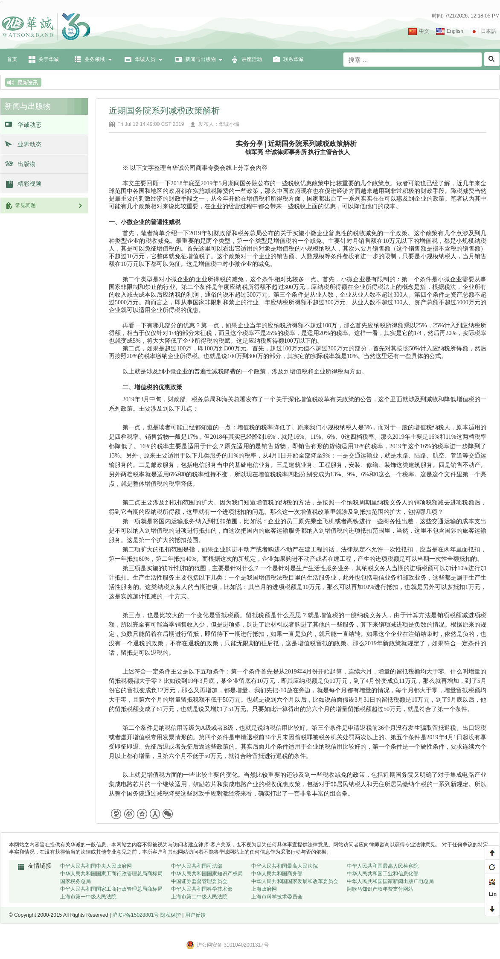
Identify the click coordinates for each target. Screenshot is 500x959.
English (455, 31)
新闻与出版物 (200, 59)
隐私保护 (170, 915)
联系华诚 (293, 59)
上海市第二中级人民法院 (199, 897)
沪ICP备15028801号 (135, 915)
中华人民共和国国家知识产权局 (207, 874)
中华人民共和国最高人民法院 (284, 866)
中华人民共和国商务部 (276, 874)
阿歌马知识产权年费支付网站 (380, 889)
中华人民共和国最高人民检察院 (383, 866)
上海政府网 (264, 889)
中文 (424, 31)
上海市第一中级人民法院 (88, 897)
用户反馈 (195, 915)
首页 (12, 59)
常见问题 (49, 205)
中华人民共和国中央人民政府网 (96, 866)
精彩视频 (29, 183)
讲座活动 (251, 59)
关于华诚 (48, 59)
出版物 (26, 163)
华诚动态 (29, 124)
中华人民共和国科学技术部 (202, 889)
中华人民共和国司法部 (196, 866)
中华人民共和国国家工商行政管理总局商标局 (111, 874)
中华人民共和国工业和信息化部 (383, 874)
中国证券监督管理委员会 (199, 881)
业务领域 (94, 59)
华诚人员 (145, 59)
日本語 (488, 31)
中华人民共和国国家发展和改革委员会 (294, 881)
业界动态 (29, 144)
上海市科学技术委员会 (276, 897)
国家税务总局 (75, 881)
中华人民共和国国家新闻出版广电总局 (390, 881)
